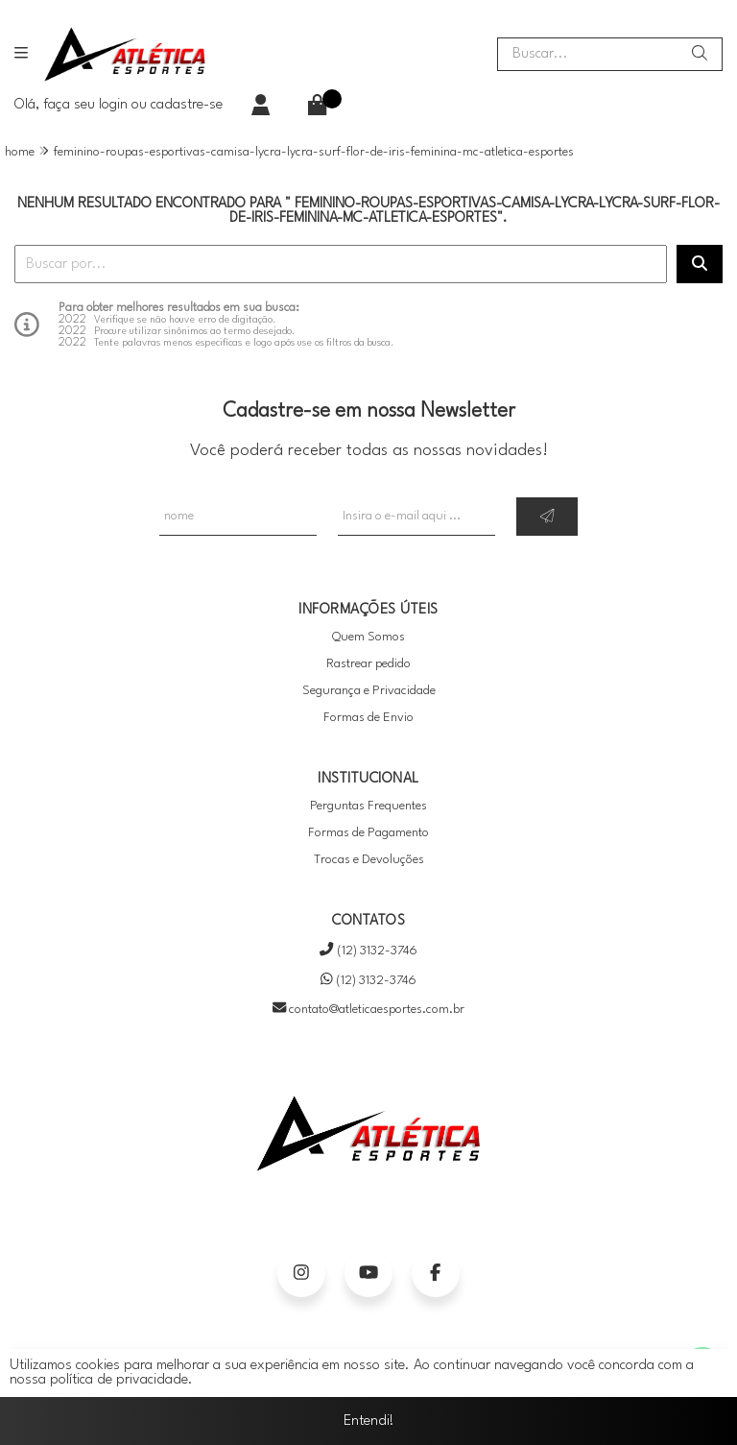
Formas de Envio (368, 717)
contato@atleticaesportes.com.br (368, 1009)
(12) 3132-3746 (368, 951)
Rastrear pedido (368, 664)
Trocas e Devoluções (369, 860)
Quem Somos (368, 637)
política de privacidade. (121, 1380)
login (115, 105)
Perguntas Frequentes (368, 806)
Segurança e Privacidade (369, 691)
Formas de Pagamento (368, 833)
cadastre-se (187, 105)
